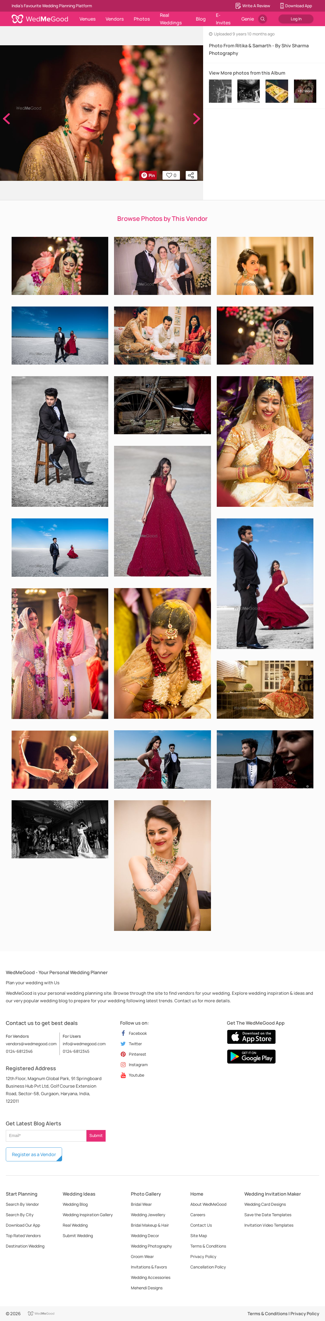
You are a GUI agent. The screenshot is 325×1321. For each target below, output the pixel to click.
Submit (96, 1135)
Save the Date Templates (267, 1214)
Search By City (20, 1214)
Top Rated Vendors (23, 1235)
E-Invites (223, 19)
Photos (142, 19)
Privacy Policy (203, 1256)
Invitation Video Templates (268, 1225)
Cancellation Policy (208, 1267)
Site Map (198, 1235)
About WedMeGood (208, 1204)
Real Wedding (75, 1225)
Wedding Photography (151, 1246)
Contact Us (201, 1225)
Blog (201, 19)
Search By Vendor (22, 1204)
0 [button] (171, 175)
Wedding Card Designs (265, 1204)
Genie (247, 19)
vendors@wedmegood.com (31, 1043)
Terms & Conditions (208, 1246)
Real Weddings (171, 19)
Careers (197, 1214)
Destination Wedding (25, 1246)
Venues (87, 19)
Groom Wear (142, 1256)
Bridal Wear (141, 1204)
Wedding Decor (145, 1235)
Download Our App (23, 1225)
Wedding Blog (75, 1204)
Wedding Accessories (150, 1277)
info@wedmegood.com (84, 1043)
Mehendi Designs (146, 1288)
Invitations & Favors (149, 1267)
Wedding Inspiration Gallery (88, 1214)
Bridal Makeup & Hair (150, 1225)
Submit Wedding (78, 1235)
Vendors (115, 19)
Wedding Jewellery (148, 1214)
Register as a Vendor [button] (34, 1154)
